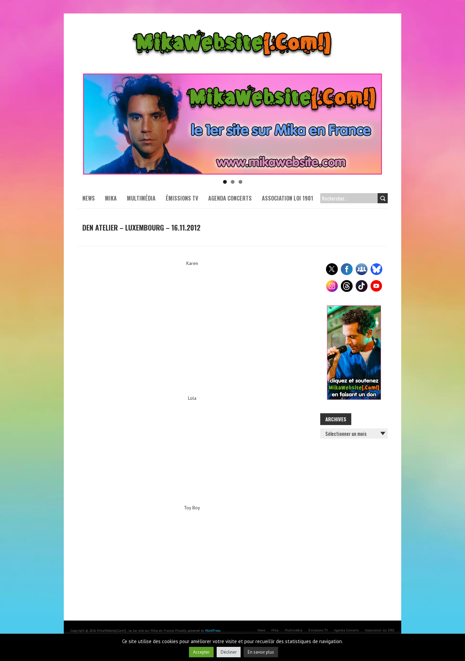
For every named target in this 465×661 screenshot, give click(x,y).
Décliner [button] (229, 652)
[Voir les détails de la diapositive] (232, 124)
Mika (111, 198)
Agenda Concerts (230, 198)
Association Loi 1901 (287, 198)
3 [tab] (240, 182)
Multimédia (141, 198)
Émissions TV (182, 198)
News (88, 198)
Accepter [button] (201, 652)
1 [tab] (225, 182)
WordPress (212, 630)
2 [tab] (233, 182)
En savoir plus (261, 652)
